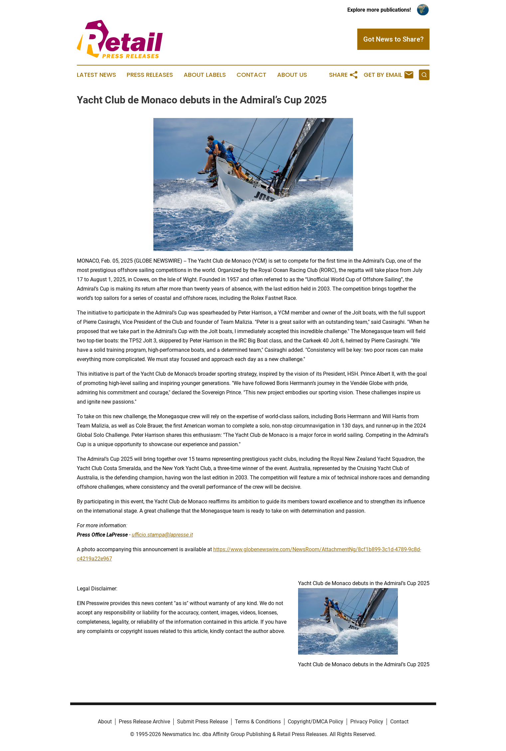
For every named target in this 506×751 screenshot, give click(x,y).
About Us (292, 74)
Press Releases (150, 74)
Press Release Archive (144, 721)
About (105, 721)
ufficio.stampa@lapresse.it (162, 535)
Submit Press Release (202, 721)
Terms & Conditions (258, 721)
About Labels (205, 74)
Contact (251, 74)
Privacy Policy (366, 721)
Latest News (96, 74)
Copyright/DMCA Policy (315, 721)
